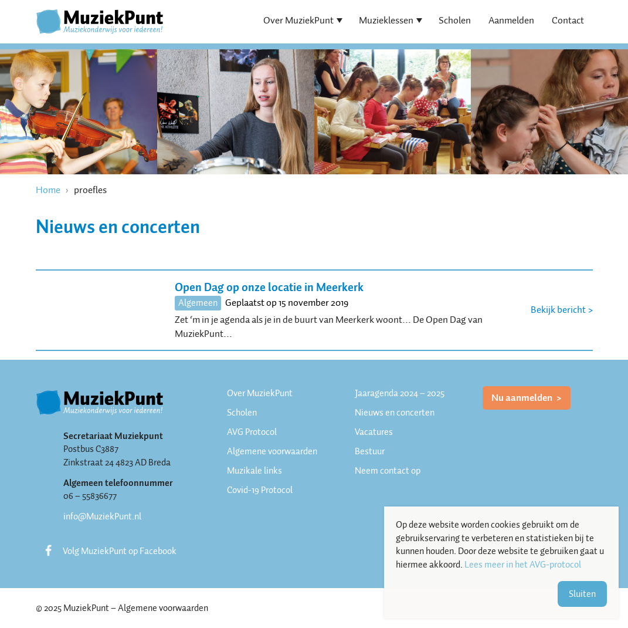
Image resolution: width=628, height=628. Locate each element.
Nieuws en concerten (394, 413)
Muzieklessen (386, 20)
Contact (568, 20)
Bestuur (370, 451)
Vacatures (374, 432)
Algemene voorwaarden (272, 451)
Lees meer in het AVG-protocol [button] (522, 565)
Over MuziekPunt (298, 20)
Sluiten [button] (582, 594)
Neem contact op (387, 471)
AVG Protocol (252, 432)
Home (48, 190)
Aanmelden (511, 20)
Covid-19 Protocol (260, 490)
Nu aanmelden (522, 397)
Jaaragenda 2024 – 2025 (399, 393)
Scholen (455, 20)
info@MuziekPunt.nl (102, 516)
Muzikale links (254, 471)
